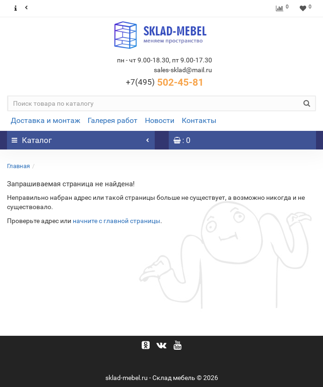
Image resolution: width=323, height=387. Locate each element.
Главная (18, 166)
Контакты (199, 120)
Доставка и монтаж (45, 120)
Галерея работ (112, 120)
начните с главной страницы (116, 220)
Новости (159, 120)
